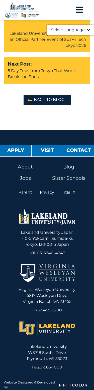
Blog (68, 167)
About (25, 167)
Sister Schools (68, 178)
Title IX (68, 192)
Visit (47, 150)
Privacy (47, 192)
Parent (25, 192)
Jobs (25, 178)
